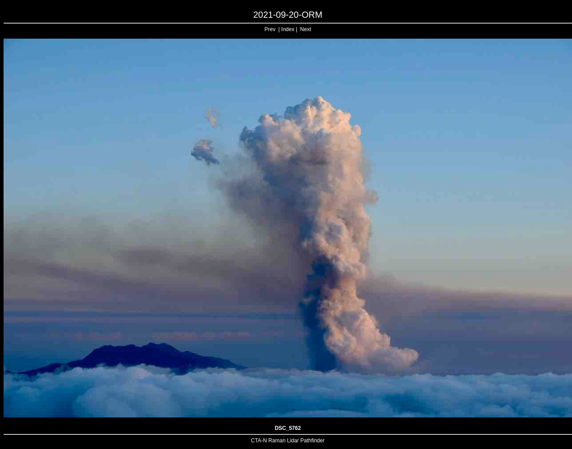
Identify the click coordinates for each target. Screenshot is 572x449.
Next (305, 29)
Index (287, 29)
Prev (270, 29)
